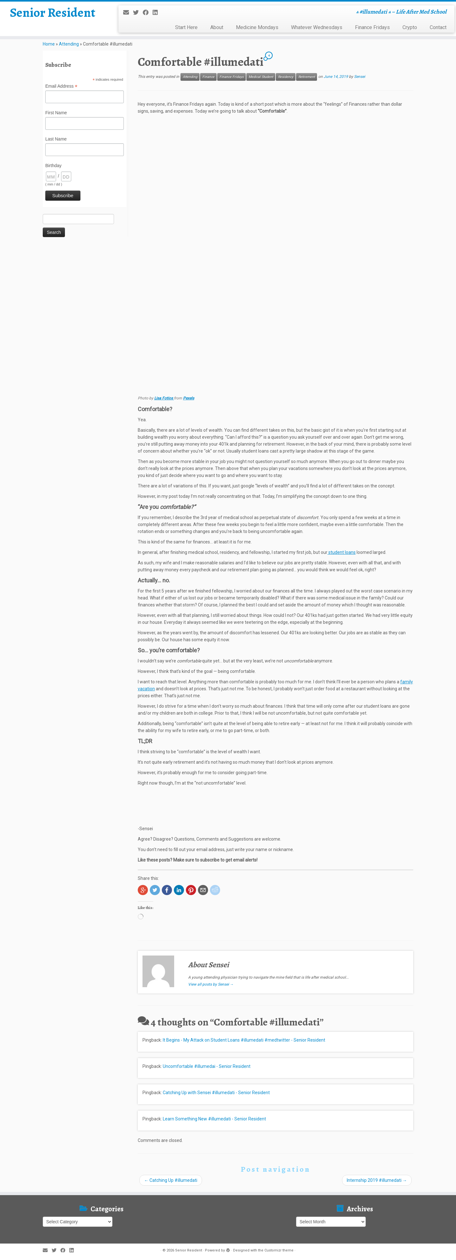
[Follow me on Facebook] (148, 12)
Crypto (409, 27)
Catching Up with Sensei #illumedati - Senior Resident (216, 1092)
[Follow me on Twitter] (138, 12)
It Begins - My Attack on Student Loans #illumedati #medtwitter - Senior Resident (244, 1040)
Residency (285, 77)
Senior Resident (52, 12)
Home (49, 44)
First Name (56, 112)
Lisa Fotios (164, 398)
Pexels (188, 398)
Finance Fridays (372, 27)
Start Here (186, 27)
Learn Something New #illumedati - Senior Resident (214, 1118)
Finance (208, 77)
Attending (69, 44)
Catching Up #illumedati (170, 1180)
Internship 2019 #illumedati (377, 1180)
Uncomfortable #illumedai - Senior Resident (206, 1066)
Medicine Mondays (257, 27)
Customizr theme (279, 1250)
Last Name (56, 138)
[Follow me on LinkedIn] (157, 12)
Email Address (61, 86)
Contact (438, 27)
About (216, 27)
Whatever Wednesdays (316, 27)
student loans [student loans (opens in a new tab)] (341, 552)
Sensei (359, 76)
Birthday (53, 165)
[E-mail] (128, 12)
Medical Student (261, 77)
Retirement (306, 77)
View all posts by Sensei (211, 984)
